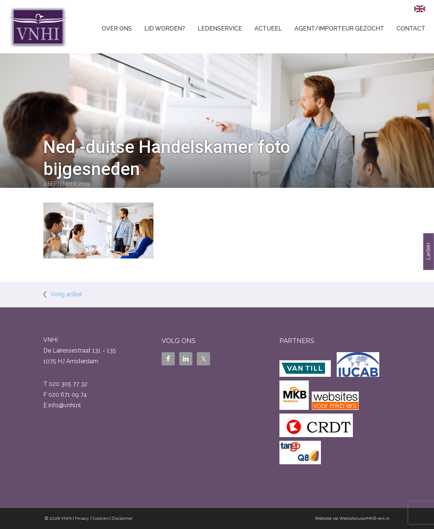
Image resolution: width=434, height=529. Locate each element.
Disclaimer (122, 518)
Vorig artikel (66, 294)
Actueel (268, 28)
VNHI (66, 518)
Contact (411, 28)
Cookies (100, 518)
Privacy (82, 518)
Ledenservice (220, 28)
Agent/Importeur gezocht (339, 28)
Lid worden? (164, 28)
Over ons (117, 28)
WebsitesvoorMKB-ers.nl (364, 518)
